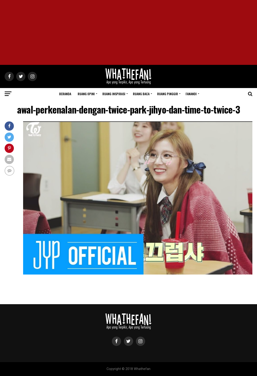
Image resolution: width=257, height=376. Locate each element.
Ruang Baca (141, 93)
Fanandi (191, 93)
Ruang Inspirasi (113, 93)
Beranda (65, 93)
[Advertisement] (128, 32)
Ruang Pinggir (167, 93)
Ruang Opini (86, 93)
